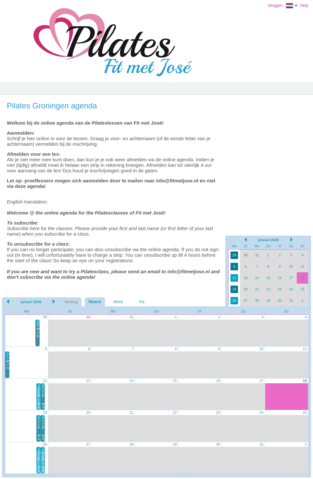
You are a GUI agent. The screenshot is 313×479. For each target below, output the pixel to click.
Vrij (141, 302)
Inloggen (275, 5)
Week (118, 302)
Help (304, 5)
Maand (95, 302)
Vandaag (71, 302)
